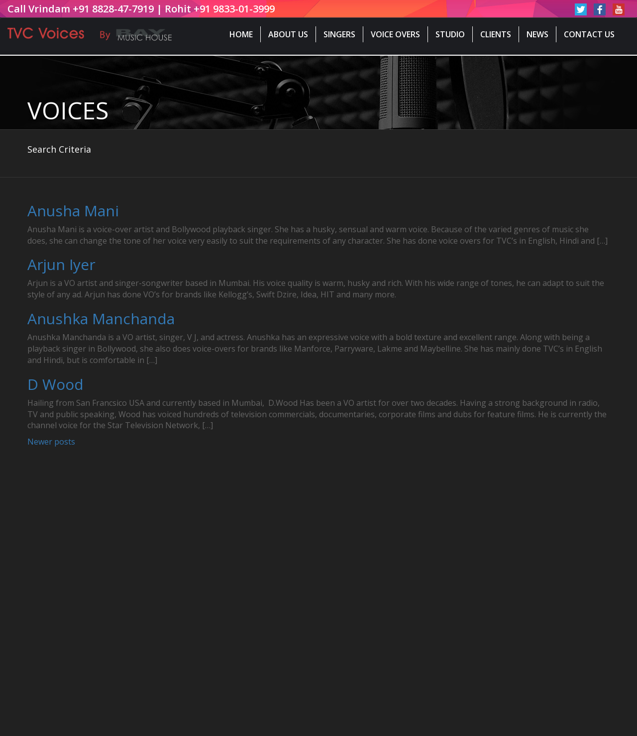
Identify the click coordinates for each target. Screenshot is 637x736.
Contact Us (589, 34)
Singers (339, 34)
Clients (495, 34)
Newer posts (51, 441)
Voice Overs (395, 34)
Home (241, 34)
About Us (288, 34)
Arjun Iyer (61, 264)
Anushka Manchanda (101, 318)
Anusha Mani (73, 210)
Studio (450, 34)
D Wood (55, 384)
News (537, 34)
